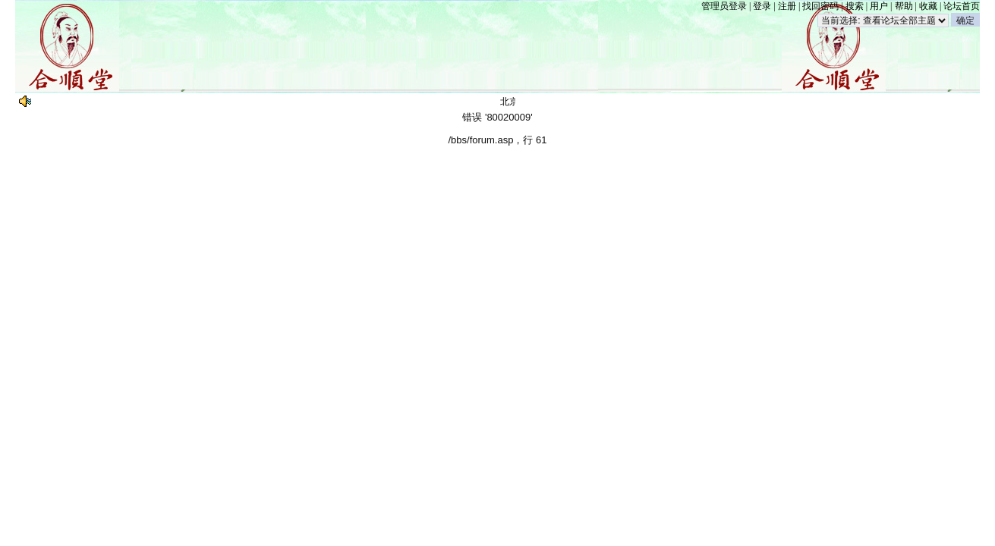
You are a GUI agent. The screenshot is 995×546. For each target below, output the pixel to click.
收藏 (928, 6)
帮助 (904, 6)
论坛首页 (961, 6)
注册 (787, 6)
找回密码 (820, 6)
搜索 (854, 6)
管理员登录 (724, 6)
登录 (762, 6)
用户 (879, 6)
